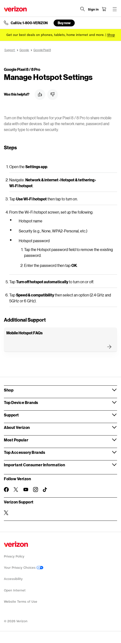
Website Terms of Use (20, 601)
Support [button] (11, 415)
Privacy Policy (14, 556)
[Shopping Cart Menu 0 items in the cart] (104, 9)
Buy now (64, 23)
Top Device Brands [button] (21, 402)
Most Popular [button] (16, 439)
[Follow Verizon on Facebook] (6, 489)
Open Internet (15, 590)
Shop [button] (8, 390)
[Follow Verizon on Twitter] (16, 489)
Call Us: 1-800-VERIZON (29, 23)
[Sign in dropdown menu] (93, 9)
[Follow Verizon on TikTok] (45, 489)
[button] (40, 94)
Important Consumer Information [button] (34, 464)
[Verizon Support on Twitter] (6, 512)
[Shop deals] (111, 35)
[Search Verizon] (82, 9)
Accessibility (13, 579)
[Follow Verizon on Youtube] (25, 489)
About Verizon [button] (17, 427)
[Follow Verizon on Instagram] (35, 489)
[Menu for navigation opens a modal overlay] (114, 9)
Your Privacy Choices (23, 567)
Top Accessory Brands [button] (24, 452)
